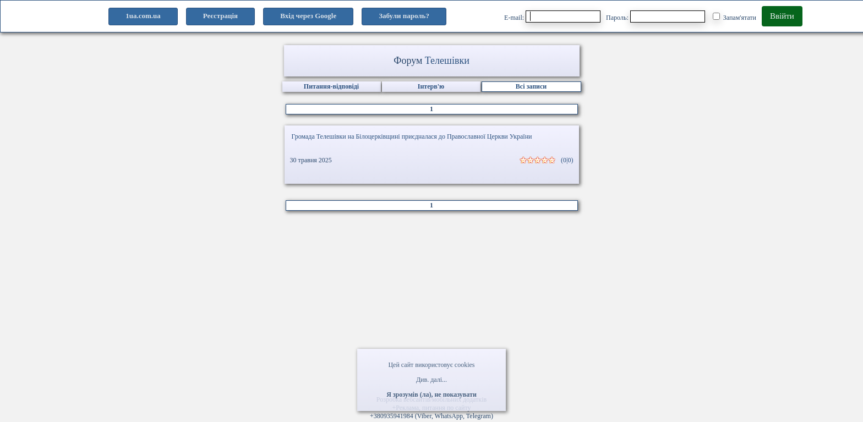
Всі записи (531, 86)
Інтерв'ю (431, 86)
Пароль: (655, 16)
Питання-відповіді (331, 86)
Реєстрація (220, 16)
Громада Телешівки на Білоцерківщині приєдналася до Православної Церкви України (412, 136)
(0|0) (567, 160)
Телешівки (447, 60)
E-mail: (552, 16)
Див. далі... (431, 379)
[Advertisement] (431, 307)
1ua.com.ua (143, 16)
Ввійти (782, 16)
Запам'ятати (734, 17)
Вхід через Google (308, 16)
